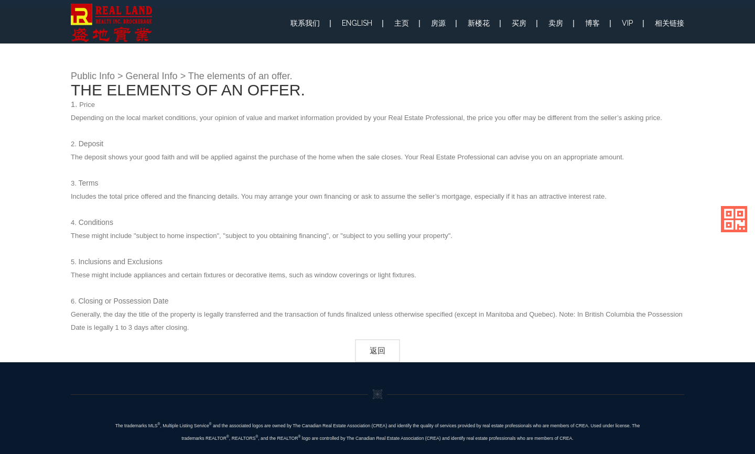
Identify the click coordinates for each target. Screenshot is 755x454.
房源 (438, 23)
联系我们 (305, 23)
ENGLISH (357, 23)
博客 (592, 23)
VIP (627, 23)
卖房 (555, 23)
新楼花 (479, 23)
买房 (519, 23)
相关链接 (669, 23)
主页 (401, 23)
